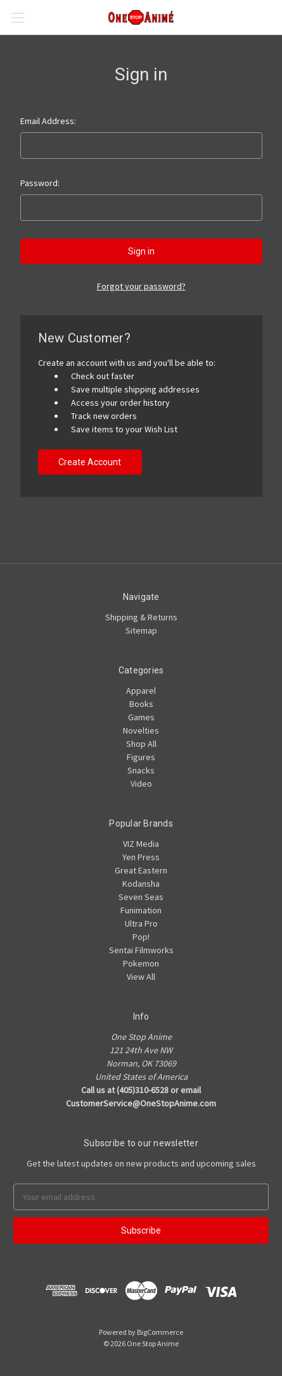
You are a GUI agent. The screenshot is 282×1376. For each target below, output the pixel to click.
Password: (40, 183)
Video (141, 783)
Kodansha (141, 883)
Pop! (141, 936)
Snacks (141, 770)
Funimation (141, 910)
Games (141, 717)
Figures (141, 757)
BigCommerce (160, 1332)
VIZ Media (141, 843)
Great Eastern (141, 870)
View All (141, 976)
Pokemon (141, 963)
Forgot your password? (141, 286)
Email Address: (48, 121)
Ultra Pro (141, 923)
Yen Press (141, 857)
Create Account (89, 462)
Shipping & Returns (141, 617)
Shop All (141, 743)
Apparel (141, 690)
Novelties (141, 730)
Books (141, 704)
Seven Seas (141, 897)
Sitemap (141, 630)
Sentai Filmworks (141, 950)
